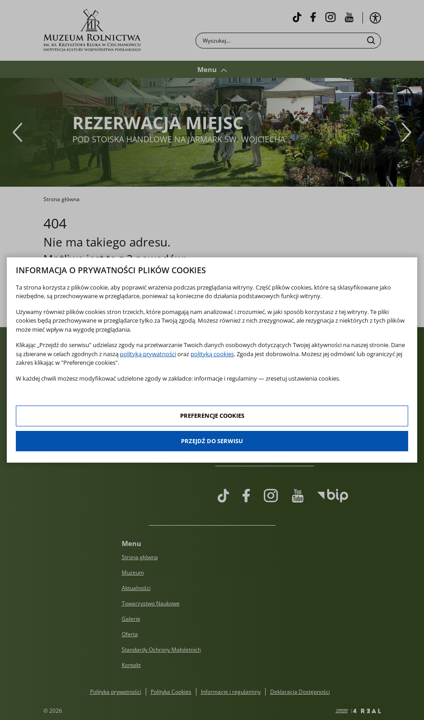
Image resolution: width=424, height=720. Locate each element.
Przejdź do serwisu (212, 441)
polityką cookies (212, 354)
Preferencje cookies (212, 415)
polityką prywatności (148, 354)
